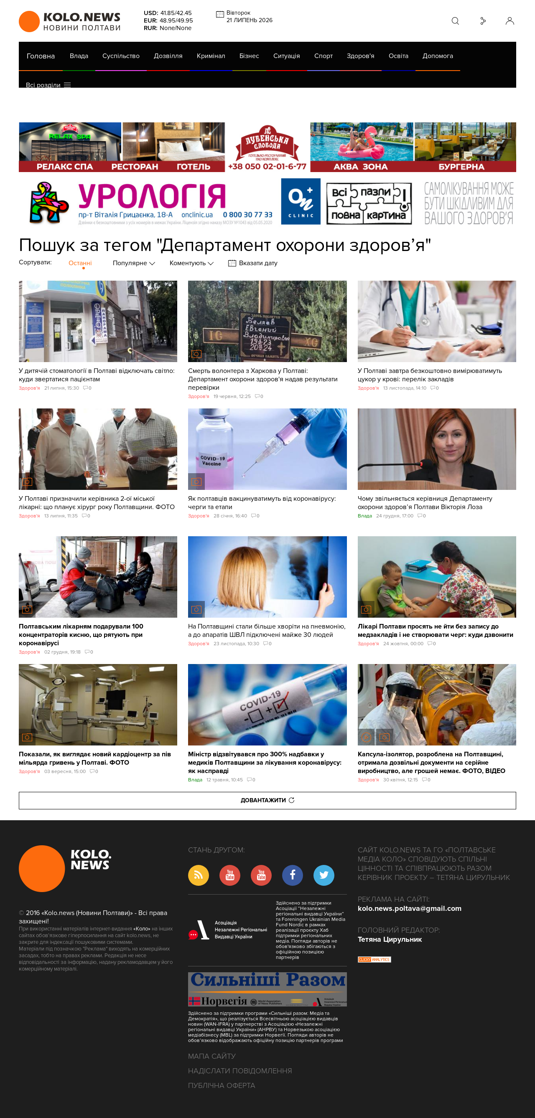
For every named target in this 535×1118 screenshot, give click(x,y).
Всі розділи (48, 85)
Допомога (438, 56)
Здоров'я (360, 56)
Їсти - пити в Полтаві (154, 108)
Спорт (323, 56)
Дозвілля (168, 56)
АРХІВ (36, 108)
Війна (204, 108)
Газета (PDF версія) (85, 108)
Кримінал (211, 56)
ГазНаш (234, 108)
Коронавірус (372, 108)
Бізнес (249, 56)
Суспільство (121, 56)
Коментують (188, 263)
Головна (41, 56)
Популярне (131, 263)
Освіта (398, 56)
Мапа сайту (212, 1056)
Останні (80, 263)
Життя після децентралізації (299, 108)
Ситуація (286, 56)
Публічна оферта (221, 1085)
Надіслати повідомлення (240, 1070)
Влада (79, 56)
